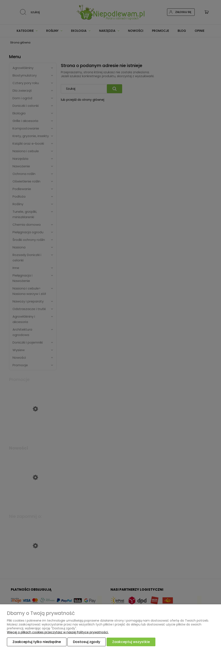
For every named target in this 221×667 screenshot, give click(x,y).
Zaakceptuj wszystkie (131, 641)
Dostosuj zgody (86, 641)
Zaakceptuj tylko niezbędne (37, 641)
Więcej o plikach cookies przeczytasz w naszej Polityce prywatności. (58, 632)
